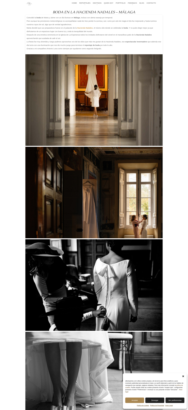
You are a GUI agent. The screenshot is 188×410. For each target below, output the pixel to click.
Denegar (154, 400)
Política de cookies (143, 405)
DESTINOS (97, 3)
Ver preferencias (174, 400)
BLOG (141, 3)
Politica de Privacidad (157, 405)
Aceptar (135, 400)
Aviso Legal (169, 405)
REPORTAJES (84, 3)
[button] (183, 376)
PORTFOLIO (120, 3)
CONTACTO (151, 3)
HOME (74, 3)
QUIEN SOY (108, 3)
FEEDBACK (132, 3)
